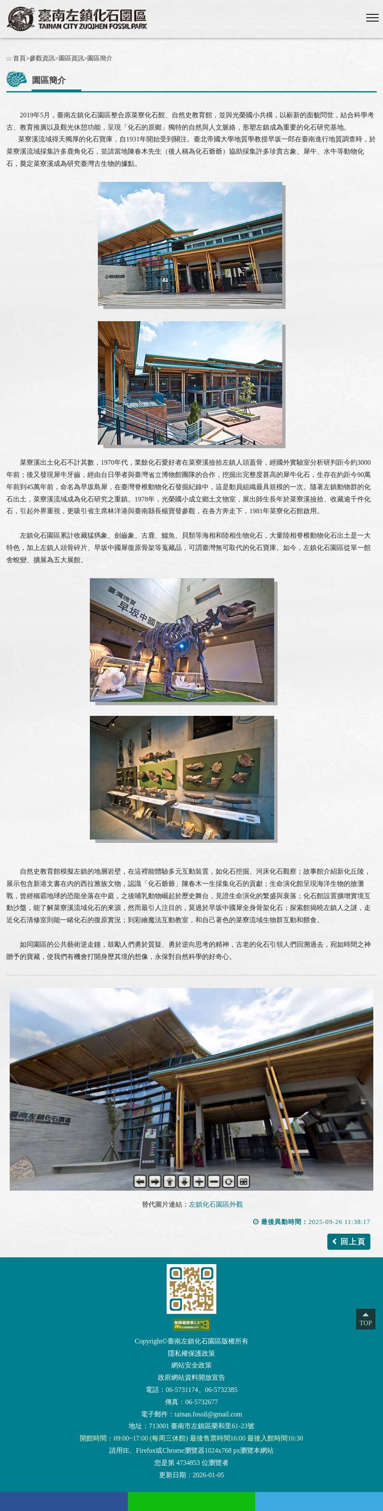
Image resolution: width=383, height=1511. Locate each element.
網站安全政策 (191, 1365)
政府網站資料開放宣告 (191, 1377)
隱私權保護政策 (191, 1353)
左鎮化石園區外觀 (216, 1204)
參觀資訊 (42, 58)
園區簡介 (100, 58)
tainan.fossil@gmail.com (208, 1414)
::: (9, 58)
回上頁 (353, 1242)
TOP (365, 1323)
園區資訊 (71, 58)
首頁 (19, 58)
